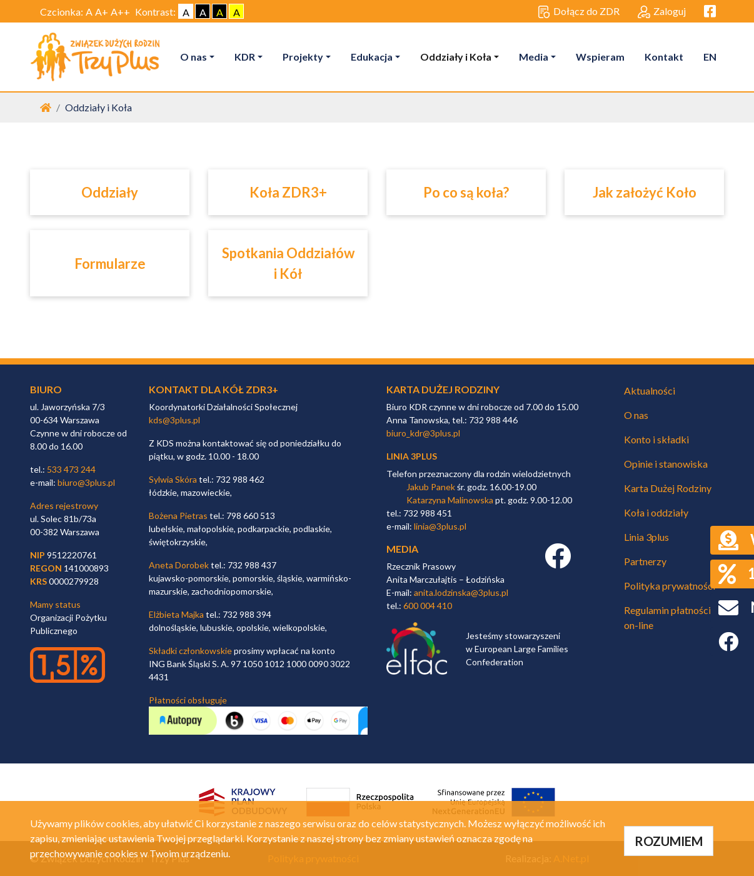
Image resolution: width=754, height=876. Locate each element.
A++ (120, 12)
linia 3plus (411, 456)
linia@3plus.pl (440, 526)
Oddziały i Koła (455, 57)
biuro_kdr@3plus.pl (423, 433)
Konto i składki (656, 439)
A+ (101, 12)
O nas (193, 57)
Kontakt (664, 57)
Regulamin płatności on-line (667, 617)
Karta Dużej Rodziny (667, 488)
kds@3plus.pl (174, 420)
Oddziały (109, 192)
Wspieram (600, 57)
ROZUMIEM (669, 840)
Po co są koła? (466, 192)
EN (709, 57)
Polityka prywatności (669, 586)
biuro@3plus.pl (86, 482)
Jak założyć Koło (644, 192)
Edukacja (372, 57)
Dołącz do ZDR (579, 12)
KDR (244, 57)
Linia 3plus (646, 537)
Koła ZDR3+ (288, 192)
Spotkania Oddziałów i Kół (288, 263)
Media (533, 57)
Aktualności (649, 390)
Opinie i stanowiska (666, 464)
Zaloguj (662, 12)
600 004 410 (427, 605)
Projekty (303, 57)
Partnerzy (645, 561)
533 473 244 (71, 469)
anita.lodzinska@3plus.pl (461, 592)
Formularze (110, 263)
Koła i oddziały (656, 512)
